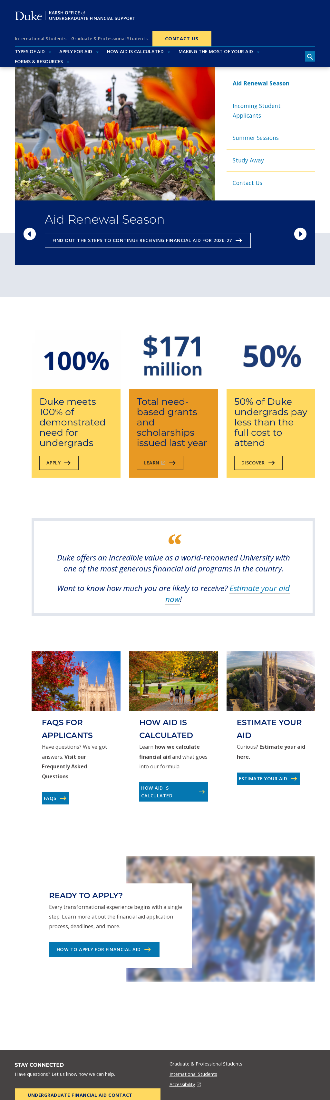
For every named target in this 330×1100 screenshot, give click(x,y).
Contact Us (182, 38)
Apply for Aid (75, 51)
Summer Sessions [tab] (256, 137)
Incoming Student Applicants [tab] (257, 110)
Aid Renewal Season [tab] (261, 83)
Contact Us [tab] (247, 183)
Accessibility (182, 1084)
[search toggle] (310, 56)
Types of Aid (30, 51)
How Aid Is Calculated (135, 51)
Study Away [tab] (248, 160)
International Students (40, 38)
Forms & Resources (39, 61)
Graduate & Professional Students (109, 38)
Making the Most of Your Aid (216, 51)
